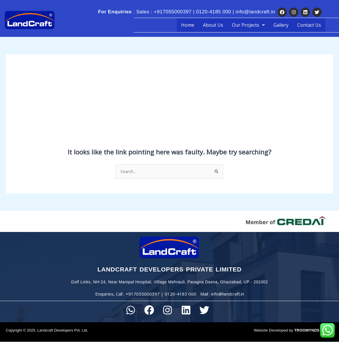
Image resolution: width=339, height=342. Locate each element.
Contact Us (309, 25)
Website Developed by (287, 330)
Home (187, 25)
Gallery (280, 25)
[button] (248, 25)
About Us (213, 25)
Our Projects (248, 25)
